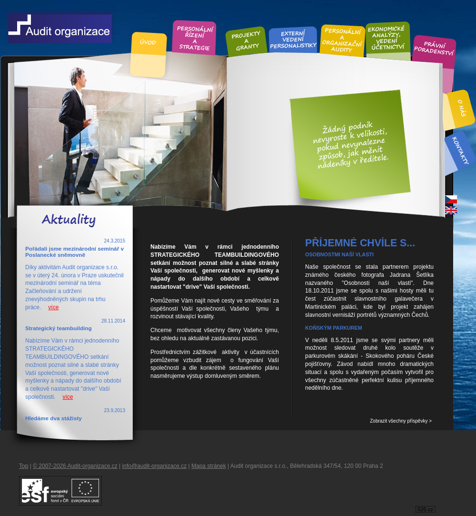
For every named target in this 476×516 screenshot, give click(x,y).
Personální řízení (194, 36)
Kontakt (460, 150)
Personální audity (342, 39)
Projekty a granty (246, 40)
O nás (462, 108)
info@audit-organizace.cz (154, 466)
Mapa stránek (208, 466)
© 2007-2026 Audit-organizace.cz (75, 466)
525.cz (425, 509)
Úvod (149, 42)
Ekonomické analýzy (387, 37)
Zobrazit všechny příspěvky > (401, 421)
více (53, 307)
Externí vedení (293, 39)
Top (23, 466)
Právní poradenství (434, 49)
